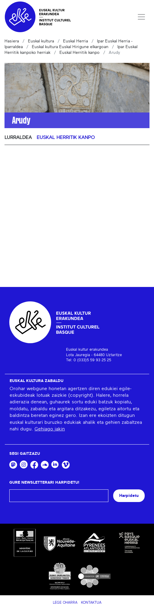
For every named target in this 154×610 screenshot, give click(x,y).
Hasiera (12, 41)
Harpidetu (129, 495)
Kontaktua (91, 602)
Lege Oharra (65, 602)
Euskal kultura (41, 41)
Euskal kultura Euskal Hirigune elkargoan (70, 47)
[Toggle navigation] (141, 17)
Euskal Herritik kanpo (79, 53)
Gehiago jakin (50, 429)
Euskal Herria (75, 41)
